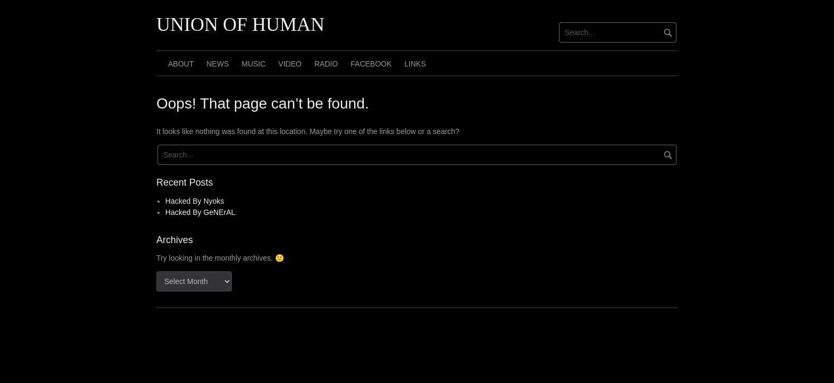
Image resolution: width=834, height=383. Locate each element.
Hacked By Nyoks (194, 201)
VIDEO (290, 64)
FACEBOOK (371, 64)
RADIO (326, 64)
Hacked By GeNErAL (200, 212)
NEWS (217, 64)
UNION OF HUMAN (240, 24)
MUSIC (253, 64)
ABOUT (181, 64)
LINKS (415, 64)
